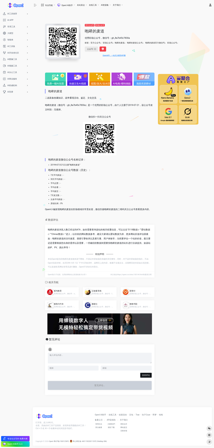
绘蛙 (161, 415)
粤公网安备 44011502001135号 (83, 441)
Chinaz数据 (57, 234)
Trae (137, 415)
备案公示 (99, 420)
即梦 (155, 415)
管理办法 (98, 424)
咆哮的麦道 (119, 43)
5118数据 (133, 229)
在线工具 (93, 5)
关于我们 (117, 5)
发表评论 (146, 375)
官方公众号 (89, 25)
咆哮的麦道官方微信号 (155, 43)
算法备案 (98, 427)
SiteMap (100, 441)
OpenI (51, 441)
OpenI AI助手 (100, 415)
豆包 (131, 415)
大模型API (111, 424)
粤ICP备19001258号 (61, 441)
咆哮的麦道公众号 (135, 43)
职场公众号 (100, 25)
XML (105, 441)
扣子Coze (146, 415)
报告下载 (111, 427)
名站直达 (81, 5)
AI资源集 (105, 5)
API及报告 (111, 420)
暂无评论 (54, 339)
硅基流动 (123, 415)
